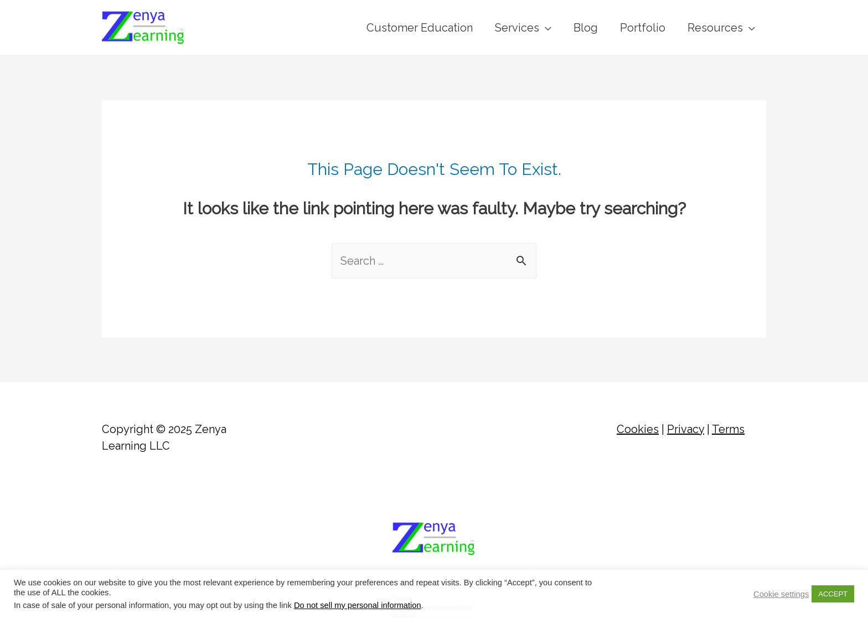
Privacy (685, 429)
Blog (586, 27)
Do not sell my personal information (357, 605)
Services (517, 27)
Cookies (638, 429)
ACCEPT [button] (833, 594)
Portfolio (642, 27)
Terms (728, 429)
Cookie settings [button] (781, 594)
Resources (715, 27)
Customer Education (419, 27)
